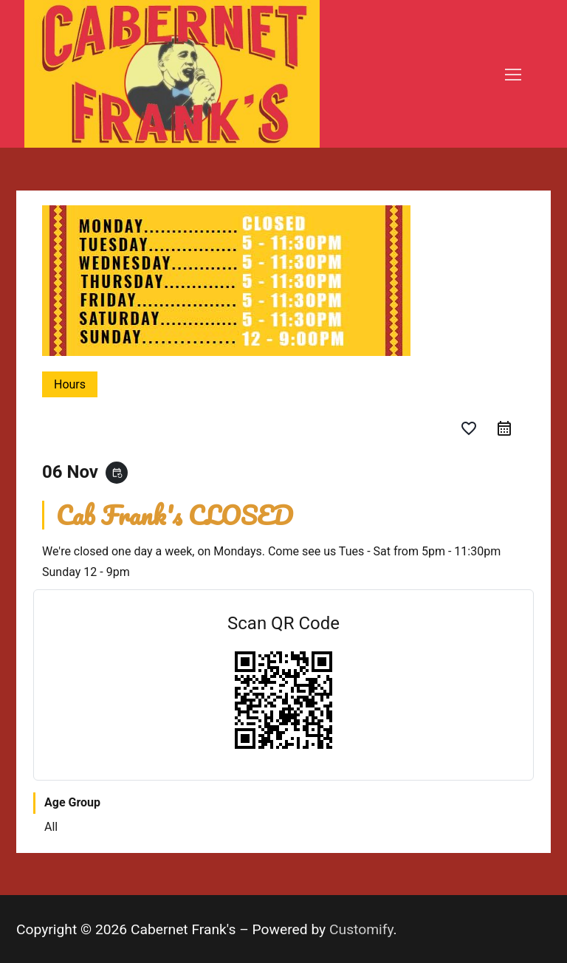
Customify (361, 929)
